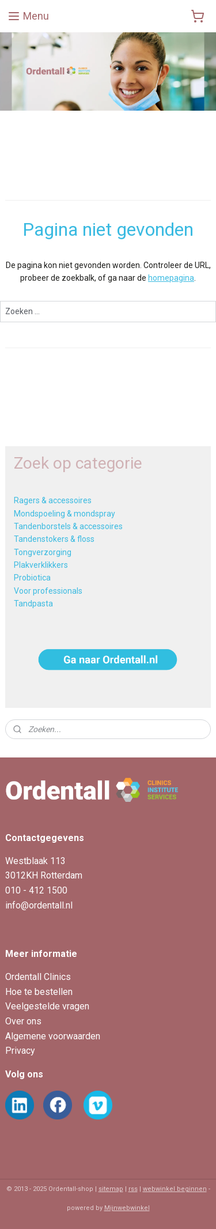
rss (133, 1189)
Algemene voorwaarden (52, 1036)
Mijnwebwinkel (127, 1208)
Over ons (23, 1021)
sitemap (110, 1189)
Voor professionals (48, 590)
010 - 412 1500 (36, 890)
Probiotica (32, 577)
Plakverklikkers (41, 565)
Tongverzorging (42, 552)
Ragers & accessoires (53, 500)
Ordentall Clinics (38, 976)
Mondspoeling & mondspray (64, 513)
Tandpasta (33, 603)
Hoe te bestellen (39, 991)
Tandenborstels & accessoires (68, 526)
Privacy (20, 1050)
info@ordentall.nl (39, 905)
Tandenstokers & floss (54, 539)
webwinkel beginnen (175, 1189)
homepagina (171, 278)
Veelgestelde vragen (47, 1006)
